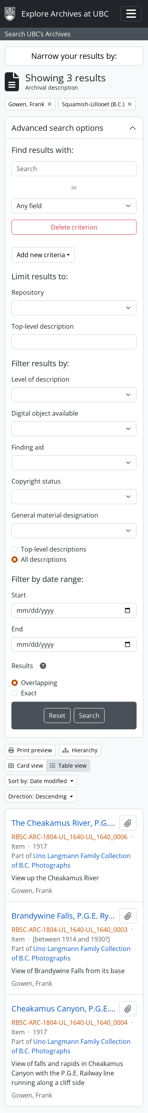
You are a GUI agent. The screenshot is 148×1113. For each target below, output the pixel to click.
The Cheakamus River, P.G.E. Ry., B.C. (63, 823)
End (17, 629)
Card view (25, 765)
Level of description (40, 379)
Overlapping (39, 682)
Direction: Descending (38, 796)
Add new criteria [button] (41, 254)
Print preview (30, 750)
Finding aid (27, 447)
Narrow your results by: (74, 56)
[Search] (74, 168)
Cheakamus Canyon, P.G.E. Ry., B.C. (63, 1008)
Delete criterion (74, 227)
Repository (27, 292)
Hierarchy (79, 750)
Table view (68, 765)
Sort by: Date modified (38, 781)
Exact (29, 693)
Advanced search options (57, 127)
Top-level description (42, 326)
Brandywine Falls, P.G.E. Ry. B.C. (63, 916)
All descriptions (44, 559)
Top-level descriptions (53, 549)
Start (18, 595)
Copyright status (36, 481)
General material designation (54, 515)
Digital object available (44, 413)
